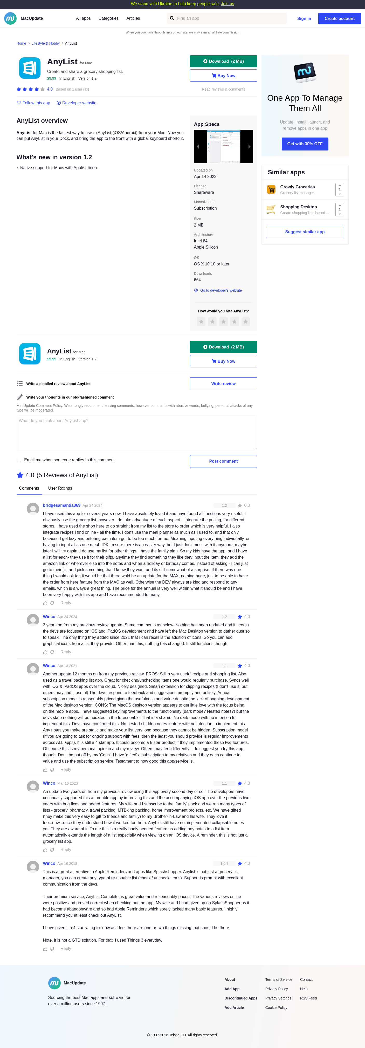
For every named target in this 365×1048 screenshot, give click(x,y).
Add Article (234, 1007)
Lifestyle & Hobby (45, 43)
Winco (49, 616)
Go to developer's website (218, 290)
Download (223, 61)
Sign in (304, 18)
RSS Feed (308, 998)
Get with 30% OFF (304, 144)
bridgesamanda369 (62, 505)
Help (304, 989)
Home (21, 43)
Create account (340, 18)
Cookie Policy (276, 1007)
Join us (227, 3)
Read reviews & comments (223, 89)
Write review (223, 383)
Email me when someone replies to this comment (69, 460)
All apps (83, 18)
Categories (109, 18)
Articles (133, 18)
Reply (65, 603)
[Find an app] (171, 18)
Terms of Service (278, 979)
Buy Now (223, 75)
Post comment (223, 461)
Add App (232, 989)
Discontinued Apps (241, 998)
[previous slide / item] (197, 146)
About (230, 979)
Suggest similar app (305, 232)
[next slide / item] (249, 146)
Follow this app (33, 103)
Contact (306, 979)
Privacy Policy (276, 989)
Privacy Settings (278, 998)
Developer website (76, 103)
